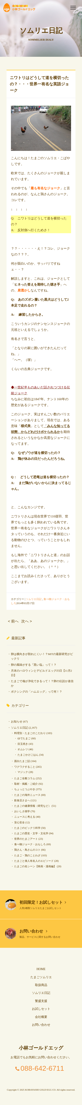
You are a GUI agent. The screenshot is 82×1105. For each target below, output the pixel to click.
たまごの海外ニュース (27, 794)
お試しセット (41, 1008)
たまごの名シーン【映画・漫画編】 (35, 866)
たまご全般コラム (24, 778)
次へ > (26, 621)
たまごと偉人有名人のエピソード (34, 860)
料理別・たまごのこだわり (30, 733)
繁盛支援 (41, 1001)
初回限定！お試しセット (42, 902)
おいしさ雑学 (22, 811)
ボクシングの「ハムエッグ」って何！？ (36, 691)
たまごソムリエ (41, 977)
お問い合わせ (33, 931)
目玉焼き (22, 743)
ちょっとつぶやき (24, 789)
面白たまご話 (22, 761)
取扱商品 (41, 985)
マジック (22, 772)
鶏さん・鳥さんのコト (27, 849)
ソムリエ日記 (34, 599)
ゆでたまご (24, 738)
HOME (41, 969)
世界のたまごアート (26, 838)
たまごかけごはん (27, 754)
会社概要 (41, 1017)
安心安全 (19, 822)
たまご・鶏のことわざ (27, 855)
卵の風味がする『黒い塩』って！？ (33, 664)
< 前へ (13, 621)
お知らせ (16, 721)
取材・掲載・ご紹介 (26, 783)
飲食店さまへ (22, 800)
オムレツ (22, 749)
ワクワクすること (24, 766)
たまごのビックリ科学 (27, 827)
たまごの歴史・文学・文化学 (31, 833)
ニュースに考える (24, 816)
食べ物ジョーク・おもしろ (30, 844)
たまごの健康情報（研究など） (32, 805)
